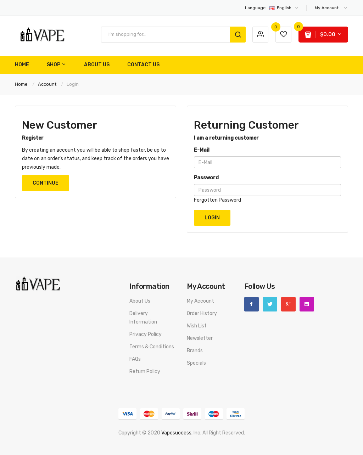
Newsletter (200, 338)
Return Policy (144, 372)
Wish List (197, 326)
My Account (200, 301)
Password (206, 178)
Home (21, 84)
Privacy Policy (145, 334)
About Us (139, 301)
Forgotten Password (217, 200)
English (272, 7)
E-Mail (202, 150)
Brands (195, 351)
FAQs (135, 359)
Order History (202, 313)
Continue (45, 183)
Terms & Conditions (151, 347)
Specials (196, 363)
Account (47, 84)
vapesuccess (176, 433)
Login (73, 84)
